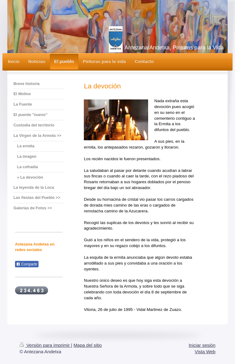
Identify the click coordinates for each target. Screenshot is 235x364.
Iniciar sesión (201, 345)
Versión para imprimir (45, 345)
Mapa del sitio (87, 345)
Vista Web (205, 351)
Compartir (26, 264)
